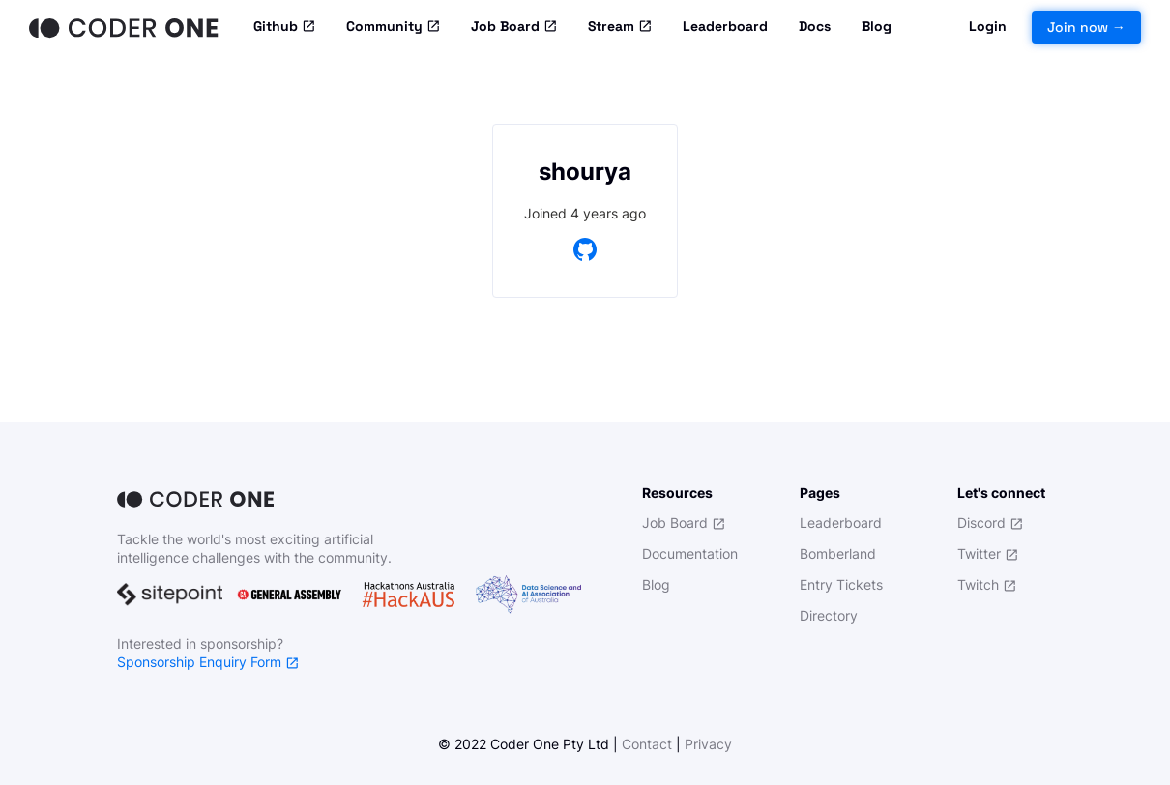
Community (393, 27)
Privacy (708, 744)
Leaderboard (725, 26)
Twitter (987, 553)
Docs (815, 26)
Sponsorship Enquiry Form (208, 662)
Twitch (986, 584)
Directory (829, 615)
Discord (990, 522)
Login (988, 26)
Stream (620, 27)
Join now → (1086, 27)
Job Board (514, 27)
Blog (877, 26)
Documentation (690, 553)
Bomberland (838, 553)
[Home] (125, 27)
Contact (647, 744)
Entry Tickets (841, 584)
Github (284, 27)
